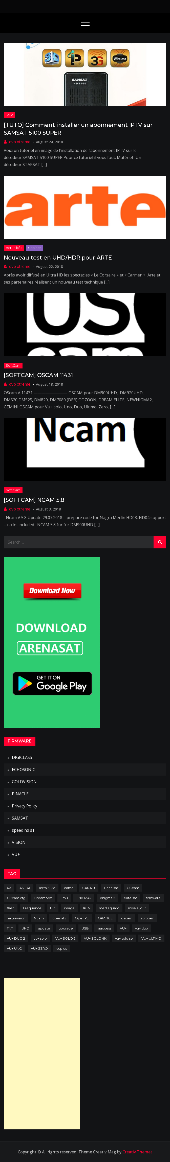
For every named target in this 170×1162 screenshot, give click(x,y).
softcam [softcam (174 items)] (147, 918)
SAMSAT (20, 818)
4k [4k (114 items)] (9, 888)
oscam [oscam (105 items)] (126, 918)
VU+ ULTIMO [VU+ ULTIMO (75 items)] (151, 938)
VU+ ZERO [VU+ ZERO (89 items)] (39, 948)
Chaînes (34, 248)
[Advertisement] (42, 1053)
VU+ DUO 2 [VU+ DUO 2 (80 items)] (16, 938)
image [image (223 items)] (69, 908)
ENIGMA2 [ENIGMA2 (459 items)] (83, 898)
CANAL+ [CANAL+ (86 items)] (88, 888)
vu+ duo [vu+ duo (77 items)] (141, 928)
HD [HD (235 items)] (52, 908)
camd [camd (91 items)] (69, 888)
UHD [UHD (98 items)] (25, 928)
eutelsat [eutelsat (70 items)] (130, 898)
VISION (19, 842)
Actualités (14, 248)
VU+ (16, 854)
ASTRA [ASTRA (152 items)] (24, 888)
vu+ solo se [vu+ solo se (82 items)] (124, 938)
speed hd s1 (23, 830)
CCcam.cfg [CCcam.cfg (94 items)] (16, 898)
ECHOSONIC (23, 769)
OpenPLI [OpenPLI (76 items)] (82, 918)
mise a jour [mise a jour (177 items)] (137, 908)
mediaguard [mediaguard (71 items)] (109, 908)
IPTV (9, 115)
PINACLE (20, 794)
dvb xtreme (19, 142)
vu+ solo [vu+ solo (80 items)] (40, 938)
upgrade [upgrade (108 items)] (66, 928)
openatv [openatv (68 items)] (59, 918)
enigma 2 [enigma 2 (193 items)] (107, 898)
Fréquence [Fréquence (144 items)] (32, 908)
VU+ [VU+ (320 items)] (123, 928)
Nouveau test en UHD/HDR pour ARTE (58, 257)
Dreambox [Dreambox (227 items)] (43, 898)
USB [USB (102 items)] (85, 928)
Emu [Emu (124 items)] (64, 898)
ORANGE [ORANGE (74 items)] (105, 918)
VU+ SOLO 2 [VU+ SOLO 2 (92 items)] (65, 938)
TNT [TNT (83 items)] (10, 928)
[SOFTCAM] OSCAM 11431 (38, 375)
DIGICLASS (22, 757)
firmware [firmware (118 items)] (153, 898)
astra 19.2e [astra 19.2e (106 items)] (47, 888)
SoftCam (13, 365)
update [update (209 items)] (44, 928)
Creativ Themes (137, 1152)
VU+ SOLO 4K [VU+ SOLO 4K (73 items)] (95, 938)
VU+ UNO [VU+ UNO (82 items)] (14, 948)
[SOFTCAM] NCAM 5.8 (34, 500)
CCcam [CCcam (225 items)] (133, 888)
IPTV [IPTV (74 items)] (86, 908)
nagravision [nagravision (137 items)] (16, 918)
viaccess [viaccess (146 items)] (104, 928)
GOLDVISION (24, 781)
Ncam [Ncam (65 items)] (39, 918)
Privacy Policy (24, 806)
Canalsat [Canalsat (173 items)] (111, 888)
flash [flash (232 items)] (10, 908)
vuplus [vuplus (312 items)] (61, 948)
